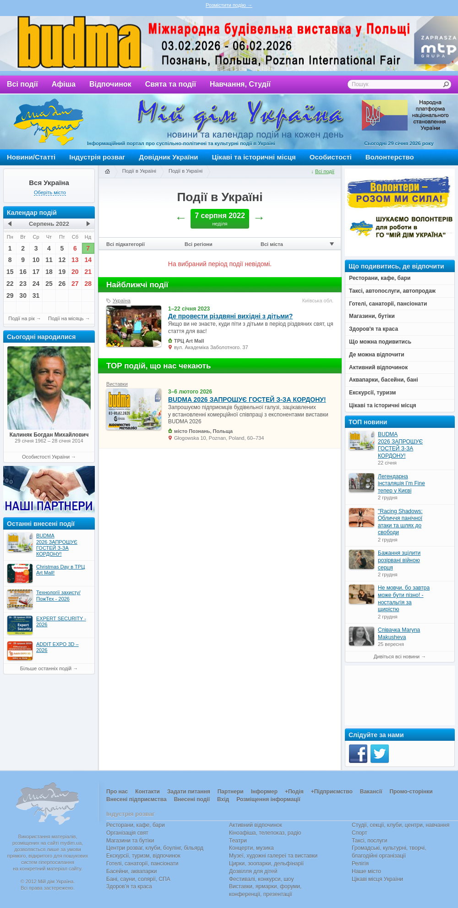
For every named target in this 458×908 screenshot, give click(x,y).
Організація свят (127, 833)
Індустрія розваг (97, 157)
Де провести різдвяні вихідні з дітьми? (230, 316)
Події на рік (21, 318)
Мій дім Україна (48, 121)
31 (36, 295)
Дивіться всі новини (397, 656)
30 (23, 295)
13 (75, 259)
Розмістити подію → (229, 5)
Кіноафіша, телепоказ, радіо (265, 833)
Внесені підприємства (136, 799)
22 (10, 283)
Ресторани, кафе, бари (135, 825)
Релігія (360, 863)
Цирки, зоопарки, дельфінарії (266, 863)
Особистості (331, 157)
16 (23, 271)
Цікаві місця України (377, 879)
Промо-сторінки (410, 791)
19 (62, 271)
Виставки (117, 384)
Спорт (359, 833)
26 (62, 283)
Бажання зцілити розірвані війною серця (399, 560)
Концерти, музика (251, 848)
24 (36, 283)
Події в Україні (139, 171)
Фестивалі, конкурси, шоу (261, 879)
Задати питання (188, 791)
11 (49, 259)
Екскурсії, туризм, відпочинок (143, 856)
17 (36, 271)
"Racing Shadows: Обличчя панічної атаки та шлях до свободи (400, 522)
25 (49, 283)
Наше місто (366, 871)
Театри (238, 840)
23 (23, 283)
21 (88, 271)
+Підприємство (332, 791)
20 (75, 271)
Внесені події (192, 799)
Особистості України (46, 456)
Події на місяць (66, 318)
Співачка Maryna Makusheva (399, 633)
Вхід (223, 799)
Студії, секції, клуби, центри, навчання (400, 825)
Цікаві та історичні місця (254, 157)
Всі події (22, 84)
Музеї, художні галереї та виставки (273, 856)
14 (88, 259)
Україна (122, 300)
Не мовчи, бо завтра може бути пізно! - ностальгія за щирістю (404, 599)
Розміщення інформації (268, 799)
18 (49, 271)
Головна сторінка (107, 171)
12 (62, 259)
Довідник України (168, 157)
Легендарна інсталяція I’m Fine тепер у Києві (401, 483)
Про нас (117, 791)
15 (10, 271)
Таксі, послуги (369, 840)
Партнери (231, 791)
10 (36, 259)
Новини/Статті (31, 157)
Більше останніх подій (45, 668)
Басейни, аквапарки (131, 871)
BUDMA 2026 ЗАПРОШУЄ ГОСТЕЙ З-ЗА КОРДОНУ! (247, 399)
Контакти (147, 791)
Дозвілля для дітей (253, 871)
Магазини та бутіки (130, 840)
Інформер (264, 791)
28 (88, 283)
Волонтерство (389, 157)
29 (10, 295)
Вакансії (371, 791)
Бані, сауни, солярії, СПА (138, 879)
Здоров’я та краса (129, 886)
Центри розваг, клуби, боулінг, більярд (154, 848)
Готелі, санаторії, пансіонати (142, 863)
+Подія (294, 791)
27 (75, 283)
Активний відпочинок (255, 825)
